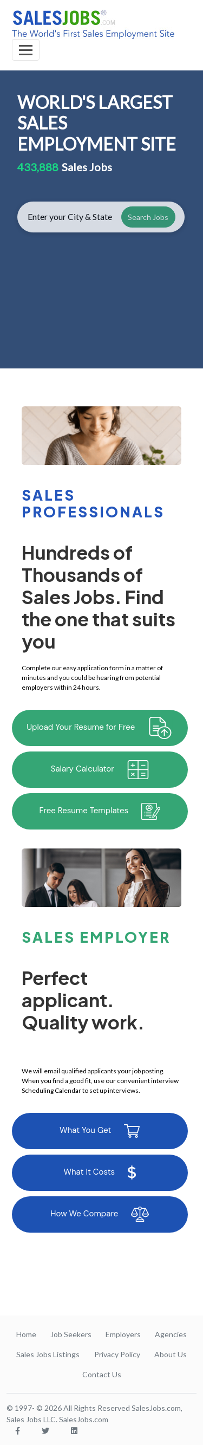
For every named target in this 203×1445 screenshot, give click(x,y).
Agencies (171, 1334)
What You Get (100, 1131)
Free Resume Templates (99, 811)
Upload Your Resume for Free (100, 728)
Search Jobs (148, 217)
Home (26, 1334)
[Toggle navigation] (26, 50)
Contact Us (101, 1374)
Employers (123, 1334)
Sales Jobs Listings (48, 1354)
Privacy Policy (117, 1354)
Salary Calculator (100, 769)
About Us (170, 1354)
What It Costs (99, 1172)
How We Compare (99, 1214)
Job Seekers (70, 1334)
